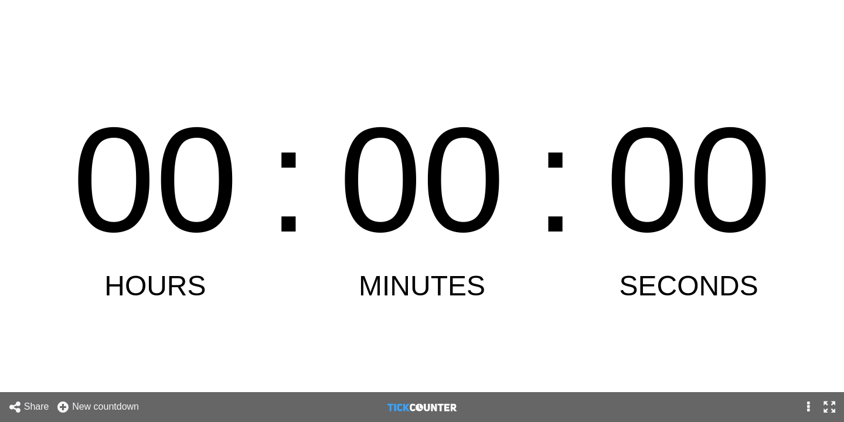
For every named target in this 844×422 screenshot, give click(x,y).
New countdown (97, 407)
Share (29, 407)
